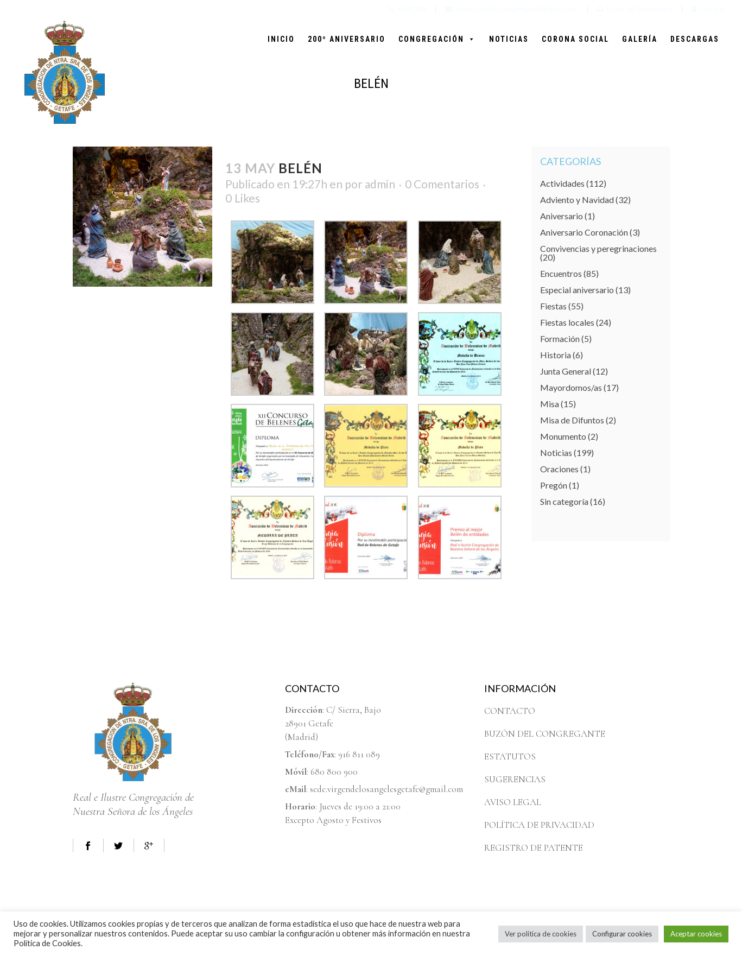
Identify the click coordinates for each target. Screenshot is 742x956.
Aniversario (561, 216)
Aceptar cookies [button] (696, 933)
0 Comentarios (442, 184)
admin (380, 184)
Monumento (563, 436)
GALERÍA (639, 39)
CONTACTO (509, 711)
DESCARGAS (694, 39)
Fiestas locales (567, 322)
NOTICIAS (509, 39)
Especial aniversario (577, 289)
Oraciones (559, 469)
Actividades (562, 183)
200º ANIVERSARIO (346, 39)
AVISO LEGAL (512, 802)
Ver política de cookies (540, 933)
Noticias (556, 452)
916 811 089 (359, 754)
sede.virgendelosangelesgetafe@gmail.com (511, 9)
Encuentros (561, 273)
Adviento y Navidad (577, 199)
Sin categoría (564, 501)
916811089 (407, 9)
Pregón (553, 485)
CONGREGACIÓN (437, 39)
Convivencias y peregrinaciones (598, 248)
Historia (555, 355)
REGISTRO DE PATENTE (533, 847)
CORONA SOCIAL (575, 39)
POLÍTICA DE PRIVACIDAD (539, 825)
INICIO (281, 39)
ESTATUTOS (510, 756)
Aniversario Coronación (584, 232)
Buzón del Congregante (635, 9)
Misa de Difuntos (572, 420)
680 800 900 (334, 771)
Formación (560, 338)
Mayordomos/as (571, 387)
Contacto (709, 9)
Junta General (565, 371)
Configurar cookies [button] (622, 933)
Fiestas (553, 306)
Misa (549, 403)
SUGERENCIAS (515, 779)
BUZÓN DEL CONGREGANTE (544, 733)
